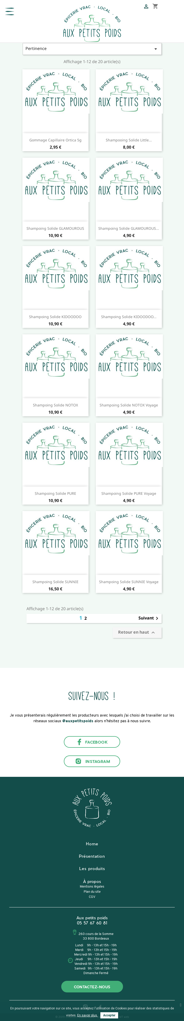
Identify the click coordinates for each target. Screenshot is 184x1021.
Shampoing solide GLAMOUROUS (55, 228)
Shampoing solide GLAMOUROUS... (128, 228)
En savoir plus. (87, 1015)
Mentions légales (92, 886)
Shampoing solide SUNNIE (55, 581)
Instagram (92, 761)
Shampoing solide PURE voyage (128, 493)
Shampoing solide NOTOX (55, 405)
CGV (92, 897)
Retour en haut (137, 632)
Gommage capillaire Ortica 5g (55, 140)
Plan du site (92, 892)
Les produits (92, 868)
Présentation (92, 856)
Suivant (149, 618)
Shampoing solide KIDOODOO (55, 316)
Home (92, 843)
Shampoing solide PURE (55, 493)
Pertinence (92, 49)
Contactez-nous (92, 987)
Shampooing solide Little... (129, 140)
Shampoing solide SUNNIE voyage (129, 581)
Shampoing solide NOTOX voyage (129, 405)
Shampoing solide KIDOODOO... (128, 316)
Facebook (92, 742)
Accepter (109, 1015)
